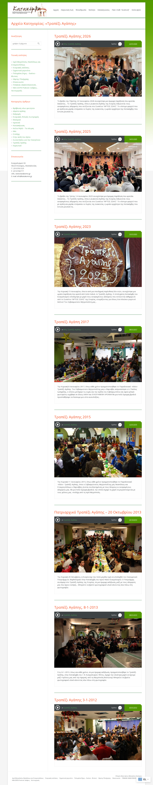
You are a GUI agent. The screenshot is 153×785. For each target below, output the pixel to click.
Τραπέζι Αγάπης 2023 (72, 226)
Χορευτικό (17, 145)
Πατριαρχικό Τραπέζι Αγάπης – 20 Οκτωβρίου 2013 (97, 512)
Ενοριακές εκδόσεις (21, 67)
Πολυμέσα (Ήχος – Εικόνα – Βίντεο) (85, 778)
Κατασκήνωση (19, 125)
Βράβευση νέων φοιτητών (24, 108)
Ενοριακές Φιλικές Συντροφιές (26, 117)
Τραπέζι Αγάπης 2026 (72, 36)
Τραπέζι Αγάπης (74, 44)
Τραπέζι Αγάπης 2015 (72, 416)
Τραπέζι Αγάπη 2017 (71, 321)
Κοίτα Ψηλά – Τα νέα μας (23, 128)
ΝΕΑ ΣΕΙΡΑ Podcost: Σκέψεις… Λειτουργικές (25, 780)
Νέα (65, 44)
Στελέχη (16, 134)
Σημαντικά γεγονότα (21, 70)
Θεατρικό (17, 119)
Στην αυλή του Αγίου (21, 137)
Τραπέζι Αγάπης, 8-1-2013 (76, 607)
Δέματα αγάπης (19, 111)
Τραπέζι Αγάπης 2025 (72, 131)
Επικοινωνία (18, 82)
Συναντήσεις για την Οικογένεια (26, 140)
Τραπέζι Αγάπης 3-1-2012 (75, 699)
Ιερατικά (16, 122)
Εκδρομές (17, 114)
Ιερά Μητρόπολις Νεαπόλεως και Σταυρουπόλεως (28, 778)
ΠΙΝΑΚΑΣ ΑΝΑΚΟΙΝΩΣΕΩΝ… (25, 85)
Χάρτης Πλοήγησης (21, 79)
